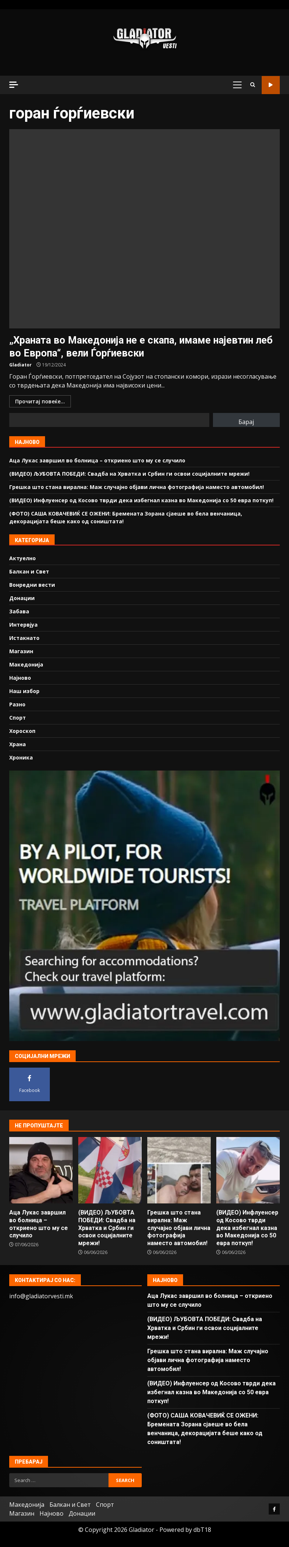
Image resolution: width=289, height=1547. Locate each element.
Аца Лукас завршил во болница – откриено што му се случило (97, 460)
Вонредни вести (32, 584)
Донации (22, 598)
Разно (17, 704)
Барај (246, 422)
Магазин (21, 651)
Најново (20, 677)
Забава (19, 611)
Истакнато (24, 637)
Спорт (17, 717)
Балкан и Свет (29, 571)
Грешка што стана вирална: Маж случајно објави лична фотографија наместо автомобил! (136, 486)
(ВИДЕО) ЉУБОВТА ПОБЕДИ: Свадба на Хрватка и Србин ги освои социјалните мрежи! (129, 473)
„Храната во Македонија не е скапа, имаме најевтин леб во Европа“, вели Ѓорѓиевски (144, 228)
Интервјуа (23, 624)
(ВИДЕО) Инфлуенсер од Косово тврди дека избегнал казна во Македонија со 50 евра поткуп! (141, 500)
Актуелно (22, 558)
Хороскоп (22, 730)
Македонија (26, 664)
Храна (17, 744)
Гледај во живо (271, 85)
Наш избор (24, 691)
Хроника (21, 757)
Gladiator (20, 365)
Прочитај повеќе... (40, 401)
